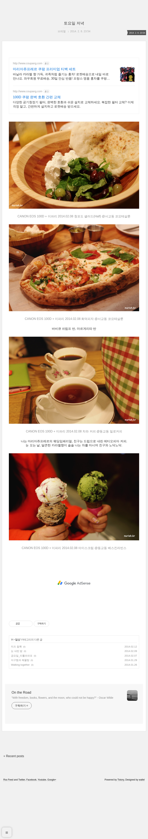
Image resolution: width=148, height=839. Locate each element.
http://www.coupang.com (27, 63)
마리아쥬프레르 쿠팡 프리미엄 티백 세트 (44, 69)
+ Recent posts (13, 810)
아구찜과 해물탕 (20, 714)
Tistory (120, 833)
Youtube (42, 833)
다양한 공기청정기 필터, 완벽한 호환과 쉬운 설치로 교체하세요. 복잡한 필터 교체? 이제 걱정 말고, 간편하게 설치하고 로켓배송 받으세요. (73, 104)
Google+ (51, 833)
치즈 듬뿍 (16, 700)
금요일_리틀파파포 (21, 709)
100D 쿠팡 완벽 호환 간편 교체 (37, 97)
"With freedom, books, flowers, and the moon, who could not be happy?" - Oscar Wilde (62, 751)
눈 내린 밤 (16, 705)
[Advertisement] (74, 145)
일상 (17, 693)
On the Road (21, 746)
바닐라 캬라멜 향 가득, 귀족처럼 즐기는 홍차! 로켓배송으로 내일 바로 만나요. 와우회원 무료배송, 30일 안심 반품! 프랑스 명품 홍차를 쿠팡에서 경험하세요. (61, 77)
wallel (142, 833)
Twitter (21, 833)
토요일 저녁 (74, 23)
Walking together (20, 718)
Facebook (31, 833)
